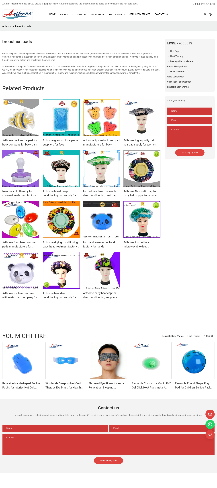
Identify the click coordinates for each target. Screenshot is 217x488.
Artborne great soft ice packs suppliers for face (60, 142)
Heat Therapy (194, 336)
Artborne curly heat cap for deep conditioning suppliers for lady (100, 295)
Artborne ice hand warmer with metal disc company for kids (19, 295)
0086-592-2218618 (203, 4)
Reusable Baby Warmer (173, 336)
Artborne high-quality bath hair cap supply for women (139, 142)
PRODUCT (208, 336)
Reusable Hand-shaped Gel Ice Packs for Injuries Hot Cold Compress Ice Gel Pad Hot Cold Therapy (21, 386)
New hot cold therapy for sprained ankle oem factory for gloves (19, 193)
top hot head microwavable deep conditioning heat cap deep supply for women (99, 193)
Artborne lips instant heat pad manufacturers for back (101, 142)
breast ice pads (23, 26)
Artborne (6, 26)
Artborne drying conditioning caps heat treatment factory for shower (60, 245)
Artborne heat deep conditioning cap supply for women (59, 295)
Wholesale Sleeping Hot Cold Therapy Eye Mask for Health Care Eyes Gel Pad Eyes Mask (63, 386)
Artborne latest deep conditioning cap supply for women (59, 193)
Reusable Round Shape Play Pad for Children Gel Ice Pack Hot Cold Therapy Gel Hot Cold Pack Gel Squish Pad (193, 386)
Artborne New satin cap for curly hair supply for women (140, 193)
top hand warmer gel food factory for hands (99, 244)
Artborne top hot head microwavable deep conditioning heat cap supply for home (141, 245)
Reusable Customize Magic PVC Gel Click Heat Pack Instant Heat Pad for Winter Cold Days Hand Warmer (151, 386)
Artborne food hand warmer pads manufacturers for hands (19, 245)
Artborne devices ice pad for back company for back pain (19, 142)
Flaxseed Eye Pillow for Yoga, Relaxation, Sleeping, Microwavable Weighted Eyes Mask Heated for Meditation (107, 386)
